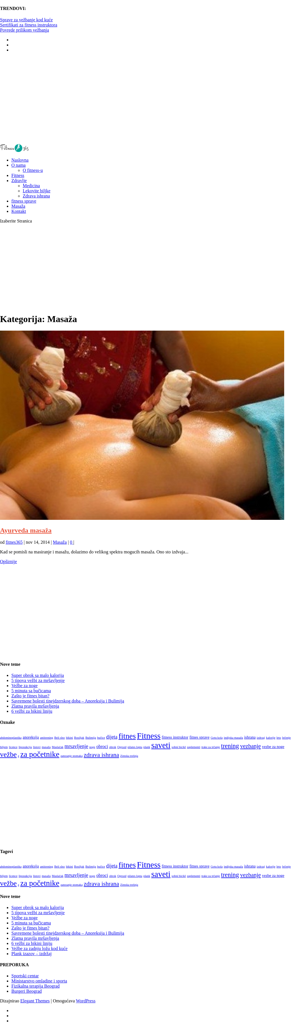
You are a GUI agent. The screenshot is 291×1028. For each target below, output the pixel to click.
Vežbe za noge (24, 685)
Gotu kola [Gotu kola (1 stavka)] (217, 737)
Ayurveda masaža (26, 530)
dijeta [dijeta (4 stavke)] (111, 737)
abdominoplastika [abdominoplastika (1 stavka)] (11, 737)
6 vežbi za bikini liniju (31, 711)
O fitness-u (33, 170)
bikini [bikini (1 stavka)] (69, 737)
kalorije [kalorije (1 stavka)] (270, 737)
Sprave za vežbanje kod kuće (26, 19)
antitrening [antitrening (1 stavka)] (46, 737)
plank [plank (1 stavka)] (147, 747)
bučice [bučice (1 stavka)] (101, 737)
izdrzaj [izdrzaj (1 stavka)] (261, 737)
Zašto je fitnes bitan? (30, 695)
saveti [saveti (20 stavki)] (161, 745)
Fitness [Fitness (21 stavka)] (149, 735)
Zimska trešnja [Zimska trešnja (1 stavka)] (129, 755)
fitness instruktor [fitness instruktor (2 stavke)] (175, 737)
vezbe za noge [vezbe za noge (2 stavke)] (273, 747)
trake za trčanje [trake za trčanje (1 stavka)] (210, 747)
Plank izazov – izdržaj (31, 953)
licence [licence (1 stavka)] (13, 747)
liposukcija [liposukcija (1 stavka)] (25, 747)
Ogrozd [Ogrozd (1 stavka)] (121, 747)
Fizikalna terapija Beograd (35, 986)
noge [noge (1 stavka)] (92, 747)
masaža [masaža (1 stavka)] (46, 747)
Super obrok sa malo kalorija (37, 675)
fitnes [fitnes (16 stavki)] (127, 736)
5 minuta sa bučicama (31, 690)
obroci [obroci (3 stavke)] (102, 746)
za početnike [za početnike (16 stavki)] (39, 754)
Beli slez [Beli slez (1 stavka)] (59, 737)
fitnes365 (14, 542)
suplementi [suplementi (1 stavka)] (193, 747)
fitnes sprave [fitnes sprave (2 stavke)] (200, 737)
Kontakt (18, 211)
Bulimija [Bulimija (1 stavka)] (90, 737)
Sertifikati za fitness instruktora (28, 24)
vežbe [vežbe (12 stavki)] (8, 754)
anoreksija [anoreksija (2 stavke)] (31, 737)
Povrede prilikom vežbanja (24, 30)
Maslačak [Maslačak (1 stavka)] (57, 747)
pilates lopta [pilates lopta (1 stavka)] (135, 747)
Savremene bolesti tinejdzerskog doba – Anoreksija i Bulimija (67, 701)
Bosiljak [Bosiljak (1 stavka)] (79, 737)
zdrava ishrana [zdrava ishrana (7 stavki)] (101, 754)
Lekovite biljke (36, 190)
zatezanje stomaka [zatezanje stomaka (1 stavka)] (72, 755)
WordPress (85, 1000)
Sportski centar (25, 975)
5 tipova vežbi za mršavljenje (38, 680)
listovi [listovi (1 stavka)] (37, 747)
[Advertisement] (145, 98)
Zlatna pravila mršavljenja (35, 706)
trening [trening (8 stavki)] (230, 745)
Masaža (60, 542)
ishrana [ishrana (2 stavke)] (249, 737)
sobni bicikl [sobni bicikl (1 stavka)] (179, 747)
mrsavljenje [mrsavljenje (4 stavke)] (76, 746)
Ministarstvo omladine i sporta (39, 980)
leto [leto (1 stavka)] (279, 737)
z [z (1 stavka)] (18, 755)
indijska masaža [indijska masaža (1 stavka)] (233, 737)
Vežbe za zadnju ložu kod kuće (39, 948)
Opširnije (8, 561)
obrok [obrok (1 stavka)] (112, 747)
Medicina (31, 185)
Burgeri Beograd (26, 991)
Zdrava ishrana (36, 195)
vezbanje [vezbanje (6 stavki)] (250, 746)
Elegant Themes (35, 1000)
